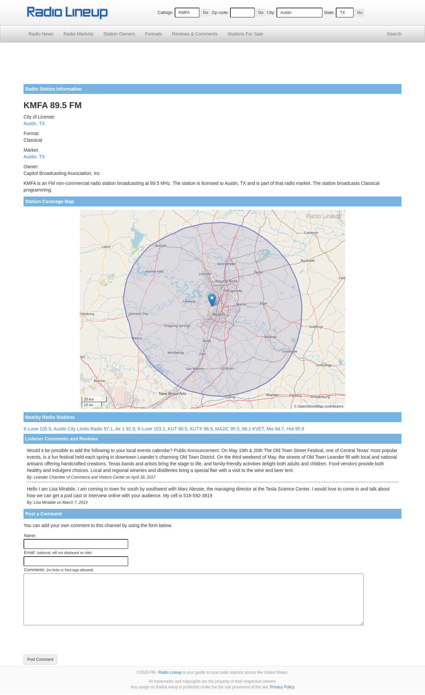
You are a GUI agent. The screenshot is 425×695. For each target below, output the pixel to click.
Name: (30, 535)
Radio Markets (78, 34)
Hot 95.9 (295, 428)
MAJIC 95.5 (227, 428)
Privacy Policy (282, 687)
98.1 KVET (253, 428)
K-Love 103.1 (151, 428)
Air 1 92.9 (125, 428)
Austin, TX (34, 123)
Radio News (41, 34)
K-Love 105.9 (37, 428)
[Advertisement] (212, 66)
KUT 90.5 (177, 428)
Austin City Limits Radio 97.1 (83, 428)
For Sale (245, 34)
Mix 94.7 (275, 428)
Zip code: (220, 12)
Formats (153, 34)
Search (394, 34)
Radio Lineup (170, 672)
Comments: (58, 570)
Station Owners (119, 34)
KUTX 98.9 (201, 428)
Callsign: (165, 12)
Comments (195, 34)
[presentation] (74, 640)
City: (271, 12)
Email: (58, 552)
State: (329, 12)
